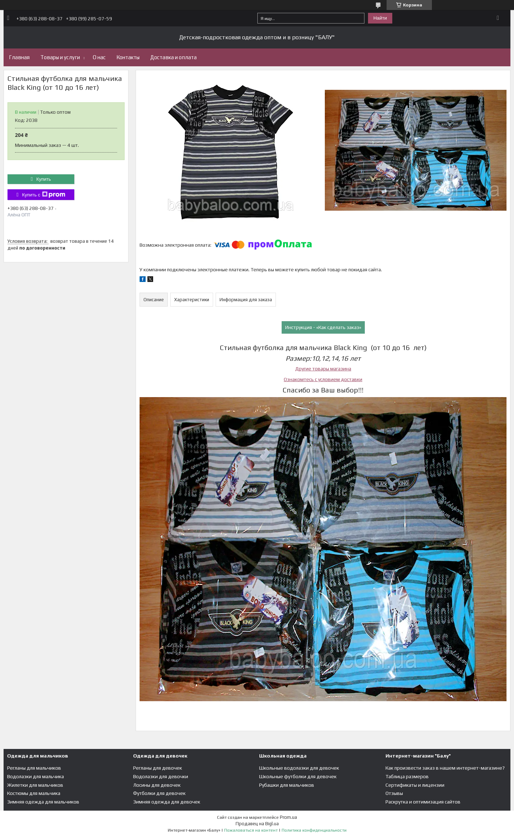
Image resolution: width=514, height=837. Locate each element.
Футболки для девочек (159, 793)
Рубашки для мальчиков (286, 785)
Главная (19, 57)
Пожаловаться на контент (251, 830)
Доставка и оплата (173, 57)
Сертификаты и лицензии (415, 785)
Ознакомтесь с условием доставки (323, 379)
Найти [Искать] (380, 18)
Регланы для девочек (157, 768)
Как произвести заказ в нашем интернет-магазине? (445, 768)
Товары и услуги (60, 57)
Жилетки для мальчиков (35, 785)
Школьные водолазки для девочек (299, 768)
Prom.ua (288, 817)
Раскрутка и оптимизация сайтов (423, 802)
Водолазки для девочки (160, 776)
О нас (99, 57)
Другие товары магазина (323, 368)
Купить (43, 179)
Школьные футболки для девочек (298, 776)
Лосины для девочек (157, 785)
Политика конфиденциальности (314, 830)
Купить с (43, 194)
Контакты (128, 57)
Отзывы (394, 793)
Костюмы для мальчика (33, 793)
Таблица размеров (407, 776)
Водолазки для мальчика (35, 776)
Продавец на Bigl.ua (257, 823)
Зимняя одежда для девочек (166, 802)
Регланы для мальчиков (34, 768)
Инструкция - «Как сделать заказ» (323, 327)
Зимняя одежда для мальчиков (43, 802)
